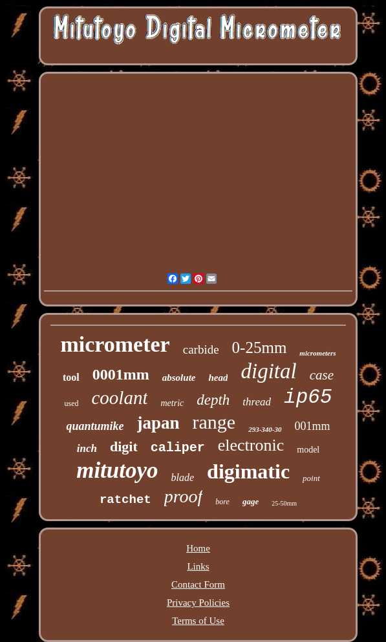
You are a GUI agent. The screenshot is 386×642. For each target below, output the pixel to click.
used (71, 403)
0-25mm (259, 347)
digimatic (248, 471)
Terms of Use (198, 620)
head (218, 377)
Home (198, 548)
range (214, 422)
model (308, 450)
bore (222, 501)
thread (256, 402)
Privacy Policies (198, 602)
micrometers (317, 353)
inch (87, 448)
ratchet (125, 500)
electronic (251, 445)
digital (268, 371)
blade (183, 477)
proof (183, 496)
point (311, 478)
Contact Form (198, 584)
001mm (312, 426)
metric (172, 403)
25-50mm (284, 503)
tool (71, 377)
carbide (201, 349)
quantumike (94, 426)
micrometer (114, 344)
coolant (119, 397)
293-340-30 (264, 429)
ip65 (308, 397)
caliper (178, 447)
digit (124, 446)
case (322, 375)
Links (198, 566)
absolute (179, 377)
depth (213, 400)
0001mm (120, 374)
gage (250, 501)
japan (158, 423)
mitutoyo (117, 470)
